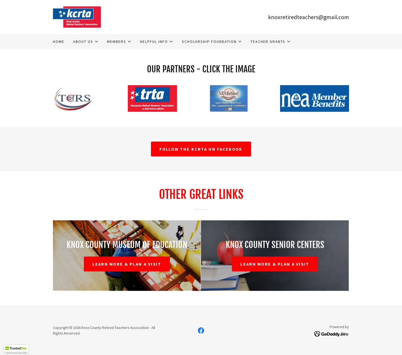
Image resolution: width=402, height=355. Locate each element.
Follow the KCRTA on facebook (200, 149)
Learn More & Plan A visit (126, 264)
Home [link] (58, 41)
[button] (86, 41)
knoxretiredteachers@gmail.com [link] (308, 17)
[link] (77, 16)
